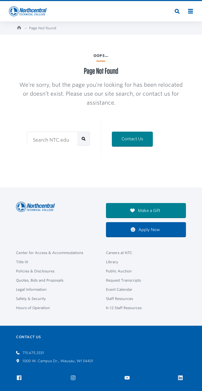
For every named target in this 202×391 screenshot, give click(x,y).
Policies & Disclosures (35, 271)
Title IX (22, 262)
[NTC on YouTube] (128, 378)
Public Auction (119, 271)
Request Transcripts (123, 280)
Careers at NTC (119, 253)
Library (112, 262)
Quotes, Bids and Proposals (39, 280)
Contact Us (132, 138)
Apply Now (145, 229)
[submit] (83, 139)
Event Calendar (119, 289)
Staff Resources (119, 299)
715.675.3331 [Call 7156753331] (30, 353)
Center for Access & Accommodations (49, 253)
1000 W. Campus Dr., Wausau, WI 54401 (54, 361)
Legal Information (31, 289)
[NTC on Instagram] (74, 378)
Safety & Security (31, 299)
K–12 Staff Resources (124, 308)
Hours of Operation (33, 308)
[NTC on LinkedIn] (182, 378)
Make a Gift (145, 210)
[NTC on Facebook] (20, 378)
